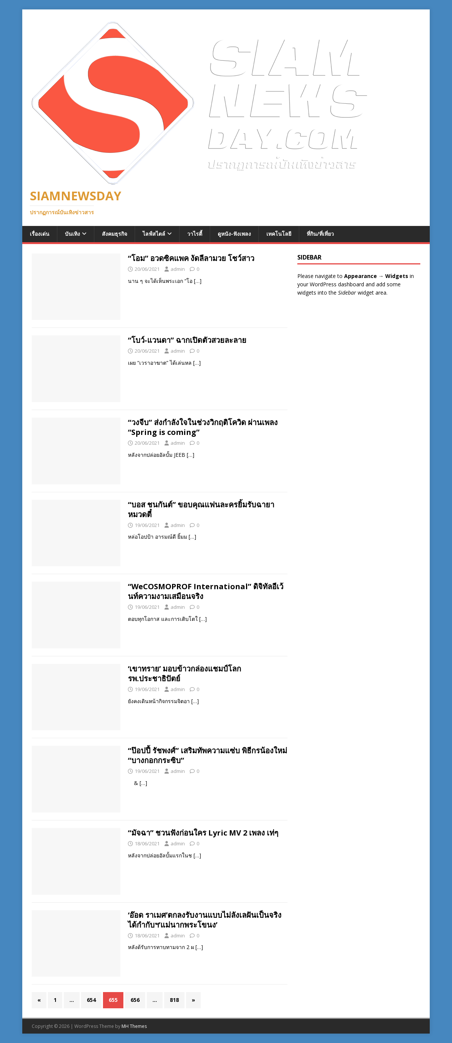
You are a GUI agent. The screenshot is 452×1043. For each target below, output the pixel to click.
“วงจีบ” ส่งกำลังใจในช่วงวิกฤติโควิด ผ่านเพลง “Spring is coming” (203, 427)
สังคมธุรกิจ (114, 233)
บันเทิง (72, 233)
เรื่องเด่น (39, 233)
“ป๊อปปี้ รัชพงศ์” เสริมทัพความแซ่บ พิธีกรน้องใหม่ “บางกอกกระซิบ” (207, 755)
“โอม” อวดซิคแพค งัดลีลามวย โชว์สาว (191, 258)
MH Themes (134, 1026)
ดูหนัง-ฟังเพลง (234, 233)
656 (135, 999)
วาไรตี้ (194, 233)
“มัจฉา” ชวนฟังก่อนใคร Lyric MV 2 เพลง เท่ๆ (203, 833)
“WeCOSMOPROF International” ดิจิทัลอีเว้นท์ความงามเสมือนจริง (205, 591)
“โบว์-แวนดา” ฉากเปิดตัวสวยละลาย (187, 340)
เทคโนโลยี (278, 233)
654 (91, 999)
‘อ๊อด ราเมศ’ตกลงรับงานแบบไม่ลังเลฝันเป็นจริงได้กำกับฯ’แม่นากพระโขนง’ (204, 920)
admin (178, 269)
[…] (197, 280)
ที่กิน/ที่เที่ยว (320, 233)
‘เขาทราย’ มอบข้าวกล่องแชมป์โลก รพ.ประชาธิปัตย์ (184, 674)
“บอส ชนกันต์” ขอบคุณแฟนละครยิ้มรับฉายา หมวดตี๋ (201, 509)
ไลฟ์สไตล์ (154, 233)
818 (174, 999)
